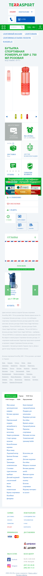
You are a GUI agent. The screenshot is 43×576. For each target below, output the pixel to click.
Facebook (12, 559)
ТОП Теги (29, 396)
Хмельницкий (20, 371)
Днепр (23, 363)
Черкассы (34, 368)
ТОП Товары (10, 399)
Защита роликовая (13, 435)
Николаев (22, 365)
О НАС (26, 523)
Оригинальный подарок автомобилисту (12, 423)
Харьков (9, 363)
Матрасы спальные (29, 465)
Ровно (28, 371)
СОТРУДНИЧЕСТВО (29, 516)
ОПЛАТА (9, 520)
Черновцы (29, 374)
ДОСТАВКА (10, 516)
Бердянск (35, 379)
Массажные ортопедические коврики (12, 408)
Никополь (27, 379)
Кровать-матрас (28, 423)
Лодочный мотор (12, 453)
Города (21, 396)
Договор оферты (21, 575)
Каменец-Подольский (16, 382)
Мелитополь (18, 379)
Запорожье (5, 365)
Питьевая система (29, 435)
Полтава (19, 368)
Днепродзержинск (18, 374)
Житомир (5, 371)
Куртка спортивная (13, 492)
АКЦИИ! (13, 12)
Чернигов (26, 368)
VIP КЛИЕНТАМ (28, 520)
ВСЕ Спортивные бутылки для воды (21, 269)
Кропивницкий (6, 374)
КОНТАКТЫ (27, 527)
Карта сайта (33, 573)
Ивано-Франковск (16, 377)
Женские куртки (28, 474)
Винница (4, 368)
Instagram (12, 566)
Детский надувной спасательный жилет (13, 480)
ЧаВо (18, 399)
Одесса (17, 363)
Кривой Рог (14, 365)
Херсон (12, 368)
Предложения (27, 399)
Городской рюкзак (29, 426)
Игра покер (10, 450)
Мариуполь (31, 365)
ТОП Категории (11, 396)
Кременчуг (5, 377)
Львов (29, 363)
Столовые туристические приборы (12, 471)
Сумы (11, 371)
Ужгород (4, 382)
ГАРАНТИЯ (10, 523)
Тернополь (27, 377)
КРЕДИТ (9, 527)
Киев (3, 363)
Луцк (10, 379)
